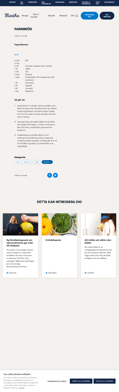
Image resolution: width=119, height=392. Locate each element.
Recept (25, 15)
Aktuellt (51, 15)
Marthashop (109, 2)
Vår (17, 162)
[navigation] (12, 16)
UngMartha (59, 2)
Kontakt (12, 2)
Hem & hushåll (35, 15)
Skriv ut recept (21, 36)
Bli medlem (107, 16)
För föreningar (46, 3)
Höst (36, 162)
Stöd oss (98, 3)
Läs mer (22, 388)
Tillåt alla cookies (104, 381)
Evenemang (32, 2)
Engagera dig (89, 16)
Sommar (27, 162)
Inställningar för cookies (57, 381)
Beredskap (73, 2)
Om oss (21, 3)
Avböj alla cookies (81, 381)
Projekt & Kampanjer (86, 3)
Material (63, 15)
